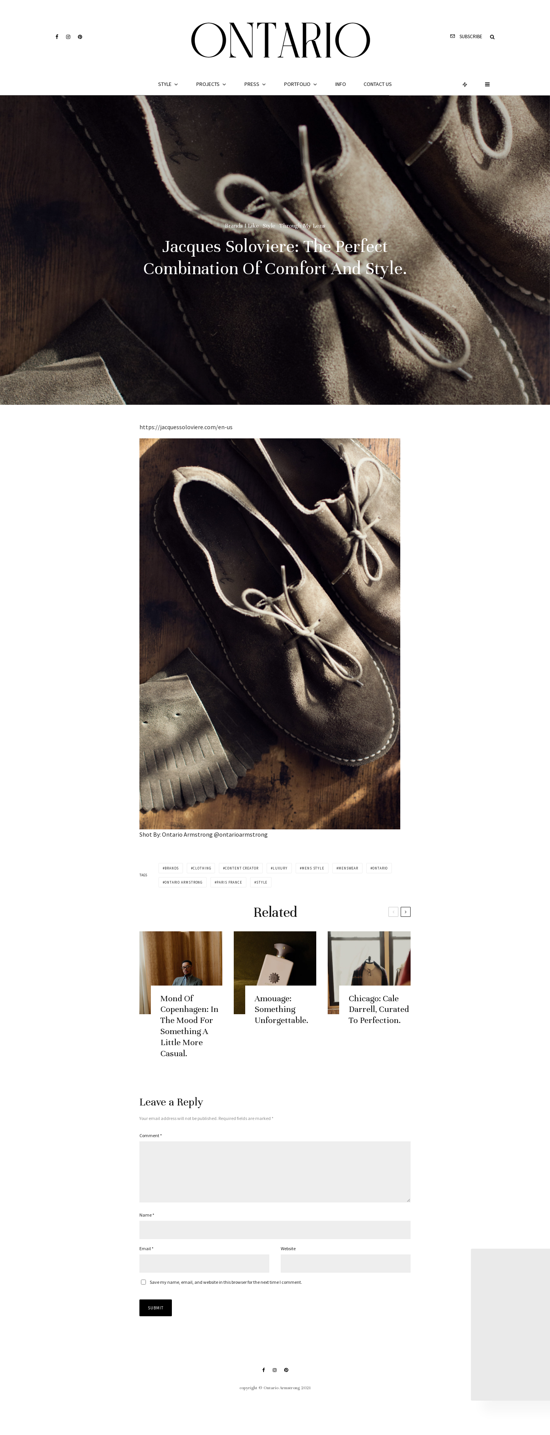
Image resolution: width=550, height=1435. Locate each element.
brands (172, 868)
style (262, 882)
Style (164, 84)
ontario (380, 868)
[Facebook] (57, 36)
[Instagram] (68, 36)
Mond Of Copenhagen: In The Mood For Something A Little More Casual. (189, 1033)
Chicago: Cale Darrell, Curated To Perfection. (379, 1017)
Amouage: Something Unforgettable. (281, 1017)
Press (251, 84)
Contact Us (378, 84)
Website (288, 1257)
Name (146, 1224)
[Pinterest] (80, 36)
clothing (202, 868)
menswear (348, 868)
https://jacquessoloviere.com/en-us (186, 427)
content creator (242, 868)
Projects (208, 84)
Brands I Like (242, 225)
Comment (150, 1135)
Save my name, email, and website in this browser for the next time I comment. (226, 1291)
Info (340, 84)
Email (146, 1257)
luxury (280, 868)
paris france (229, 882)
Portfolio (297, 84)
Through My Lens (302, 225)
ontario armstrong (183, 882)
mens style (313, 868)
